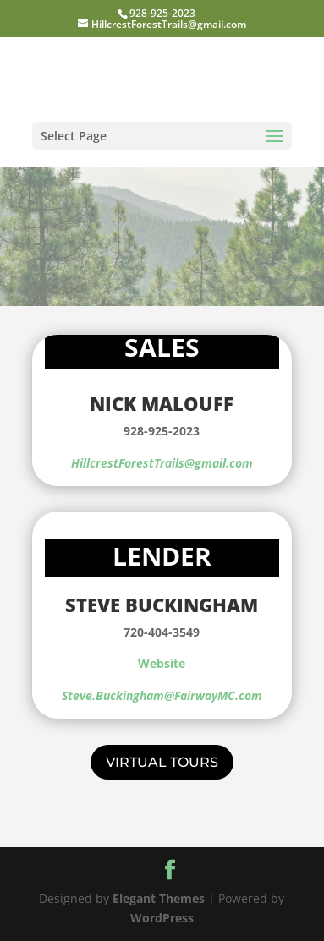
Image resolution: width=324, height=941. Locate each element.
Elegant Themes (159, 898)
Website (161, 663)
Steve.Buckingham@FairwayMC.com (162, 695)
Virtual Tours (162, 762)
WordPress (162, 918)
